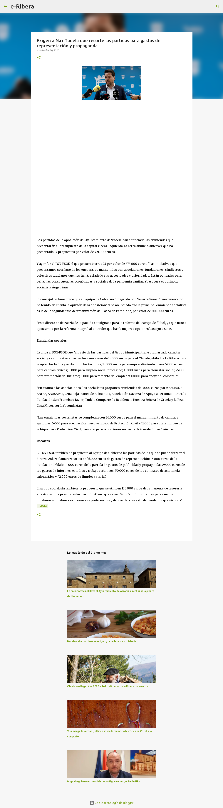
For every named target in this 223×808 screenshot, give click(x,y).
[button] (39, 57)
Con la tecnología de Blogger (111, 802)
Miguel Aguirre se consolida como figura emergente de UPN (103, 781)
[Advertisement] (64, 137)
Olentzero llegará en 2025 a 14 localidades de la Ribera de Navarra (107, 686)
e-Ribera (22, 6)
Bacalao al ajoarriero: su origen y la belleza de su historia (101, 641)
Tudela (42, 506)
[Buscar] (39, 6)
